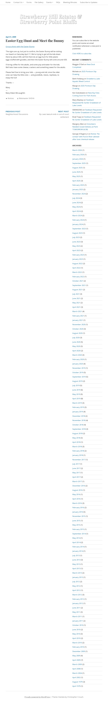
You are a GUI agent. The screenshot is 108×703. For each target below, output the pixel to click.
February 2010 (78, 647)
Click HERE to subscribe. (82, 53)
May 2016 (76, 494)
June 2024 (76, 202)
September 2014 (79, 534)
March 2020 (77, 355)
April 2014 (76, 542)
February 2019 (78, 407)
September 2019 (79, 377)
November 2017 (78, 459)
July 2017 (76, 464)
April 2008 (76, 669)
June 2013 (76, 560)
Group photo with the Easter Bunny (20, 46)
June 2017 (76, 468)
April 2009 (76, 660)
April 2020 (76, 351)
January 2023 (77, 259)
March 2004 (77, 673)
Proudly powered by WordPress (37, 697)
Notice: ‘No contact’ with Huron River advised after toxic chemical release (86, 137)
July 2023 (76, 237)
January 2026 (77, 159)
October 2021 (77, 281)
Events (49, 2)
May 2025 (76, 176)
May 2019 (76, 394)
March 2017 (77, 481)
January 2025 (77, 189)
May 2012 (76, 586)
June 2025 (76, 172)
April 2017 (76, 477)
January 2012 (77, 603)
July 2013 (76, 555)
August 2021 (77, 289)
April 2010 (76, 638)
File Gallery (39, 2)
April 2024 (76, 211)
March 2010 (77, 642)
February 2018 (78, 451)
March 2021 (77, 311)
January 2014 (77, 551)
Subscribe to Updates (88, 2)
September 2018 (79, 429)
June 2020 (76, 342)
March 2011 (77, 616)
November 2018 (78, 420)
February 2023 (78, 255)
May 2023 (76, 246)
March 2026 (77, 150)
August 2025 (77, 167)
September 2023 (79, 228)
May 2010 (76, 634)
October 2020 (77, 329)
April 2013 (76, 568)
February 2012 (78, 599)
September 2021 (79, 285)
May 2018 (76, 438)
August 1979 (77, 682)
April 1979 (76, 686)
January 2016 (77, 512)
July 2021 (76, 294)
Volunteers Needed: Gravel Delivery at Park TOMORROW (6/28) (85, 127)
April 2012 (76, 590)
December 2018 (78, 416)
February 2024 (78, 220)
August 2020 (77, 333)
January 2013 (77, 577)
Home (8, 2)
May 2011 (76, 612)
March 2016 (77, 503)
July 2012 (76, 581)
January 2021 (77, 320)
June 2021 (76, 298)
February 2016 (78, 507)
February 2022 (78, 276)
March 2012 (77, 595)
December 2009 (78, 651)
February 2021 (78, 316)
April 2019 (76, 398)
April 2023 (76, 250)
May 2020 (76, 346)
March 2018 (77, 446)
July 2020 (76, 337)
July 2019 (76, 385)
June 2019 (76, 390)
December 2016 (78, 486)
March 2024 (77, 215)
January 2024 (77, 224)
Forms (29, 2)
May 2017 (76, 472)
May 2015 (76, 525)
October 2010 (77, 625)
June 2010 (76, 629)
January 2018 (77, 455)
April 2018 (76, 442)
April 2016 (76, 499)
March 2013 (77, 573)
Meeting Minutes (70, 2)
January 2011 (77, 621)
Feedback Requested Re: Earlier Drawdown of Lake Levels (86, 103)
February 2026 (78, 154)
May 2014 (76, 538)
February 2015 (78, 529)
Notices (11, 98)
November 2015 (78, 516)
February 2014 (78, 547)
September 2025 (79, 163)
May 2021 (76, 303)
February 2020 (78, 359)
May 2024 (76, 207)
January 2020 (77, 364)
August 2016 (77, 490)
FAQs (58, 2)
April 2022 (76, 268)
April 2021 (76, 307)
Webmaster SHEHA (26, 98)
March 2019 (77, 403)
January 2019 (77, 411)
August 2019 (77, 381)
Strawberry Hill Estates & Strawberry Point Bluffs (51, 19)
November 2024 (78, 194)
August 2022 (77, 263)
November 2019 (78, 368)
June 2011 (76, 608)
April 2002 (76, 677)
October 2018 (77, 425)
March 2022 (77, 272)
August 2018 (77, 433)
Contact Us (17, 2)
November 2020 (78, 324)
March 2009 (77, 664)
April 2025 (76, 181)
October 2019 (77, 372)
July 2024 (76, 198)
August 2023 (77, 233)
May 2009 (76, 655)
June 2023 (76, 242)
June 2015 (76, 520)
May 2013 (76, 564)
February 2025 (78, 185)
